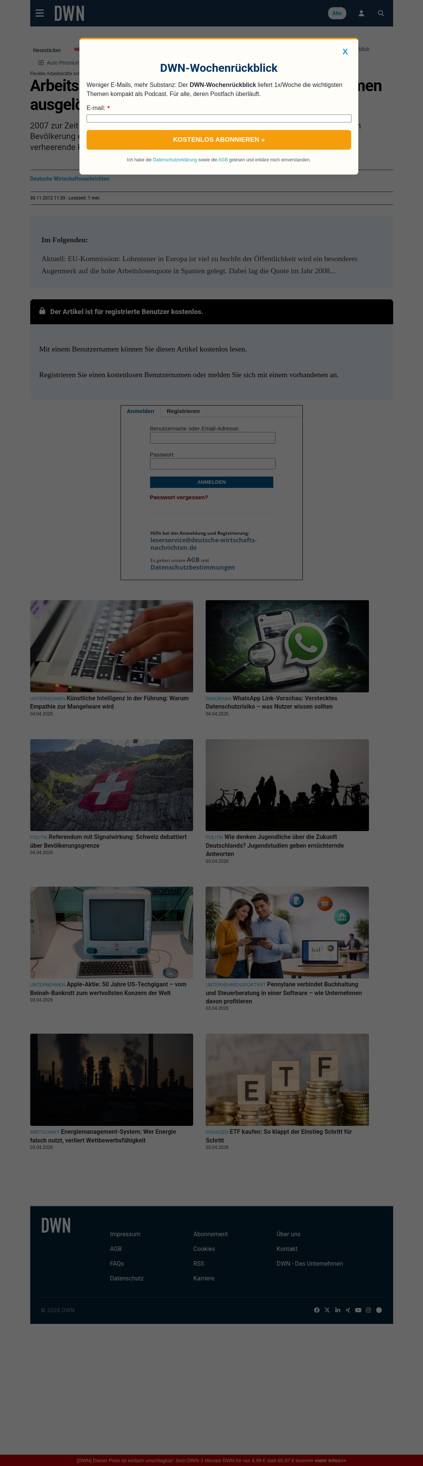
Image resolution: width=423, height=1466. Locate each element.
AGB (223, 160)
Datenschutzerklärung (175, 160)
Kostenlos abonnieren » (219, 139)
